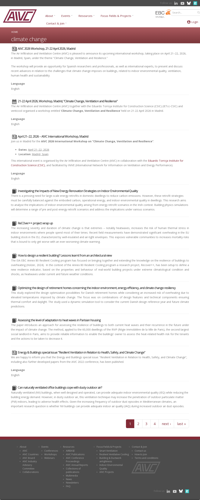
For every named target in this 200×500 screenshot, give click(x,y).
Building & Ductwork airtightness (110, 459)
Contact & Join (55, 23)
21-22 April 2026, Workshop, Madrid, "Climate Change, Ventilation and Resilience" (68, 101)
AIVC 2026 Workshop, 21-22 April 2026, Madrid (46, 48)
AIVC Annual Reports (77, 465)
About (49, 16)
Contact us (140, 450)
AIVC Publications (75, 454)
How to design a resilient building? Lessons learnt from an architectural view (65, 255)
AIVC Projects (106, 472)
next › (166, 423)
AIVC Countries (30, 454)
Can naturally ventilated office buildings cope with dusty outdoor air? (60, 387)
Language (18, 83)
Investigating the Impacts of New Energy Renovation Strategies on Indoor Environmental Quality (78, 191)
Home (14, 31)
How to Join (141, 454)
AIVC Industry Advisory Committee (30, 465)
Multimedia (72, 475)
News (69, 479)
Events (65, 16)
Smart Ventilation (108, 450)
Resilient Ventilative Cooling (114, 454)
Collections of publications (73, 470)
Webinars (49, 458)
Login (194, 22)
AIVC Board (29, 458)
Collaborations (31, 472)
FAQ (68, 486)
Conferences (51, 450)
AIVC (25, 450)
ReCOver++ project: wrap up (35, 223)
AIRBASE (70, 450)
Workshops (50, 454)
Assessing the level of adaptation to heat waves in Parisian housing (59, 320)
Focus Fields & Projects (116, 16)
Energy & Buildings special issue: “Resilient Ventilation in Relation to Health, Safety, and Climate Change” (81, 352)
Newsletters (72, 482)
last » (181, 423)
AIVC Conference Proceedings (75, 459)
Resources (85, 16)
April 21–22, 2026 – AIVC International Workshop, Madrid (53, 136)
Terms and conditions (146, 458)
